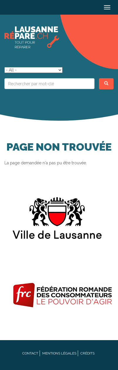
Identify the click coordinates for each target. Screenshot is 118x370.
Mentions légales (59, 353)
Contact (30, 353)
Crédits (87, 353)
